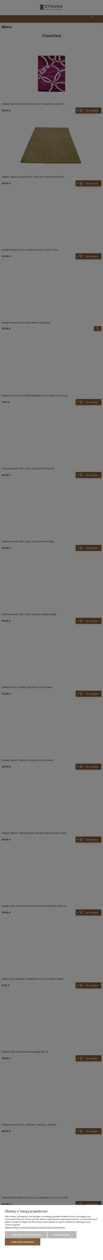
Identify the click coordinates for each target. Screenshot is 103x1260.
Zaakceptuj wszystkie (22, 1241)
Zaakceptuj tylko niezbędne (26, 1234)
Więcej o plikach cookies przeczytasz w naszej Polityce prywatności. (35, 1227)
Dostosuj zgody (62, 1234)
